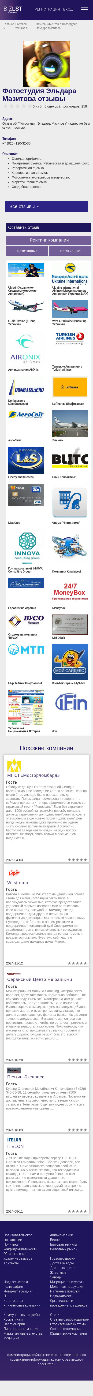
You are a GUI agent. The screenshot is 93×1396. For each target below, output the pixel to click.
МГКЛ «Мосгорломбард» (33, 775)
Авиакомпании (61, 1235)
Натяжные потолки (65, 1291)
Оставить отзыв (23, 227)
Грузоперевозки (62, 1258)
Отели (54, 1315)
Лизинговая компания (21, 1329)
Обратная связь (16, 1254)
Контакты (11, 1263)
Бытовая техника (63, 1244)
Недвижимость (61, 1296)
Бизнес (55, 1240)
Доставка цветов (63, 1268)
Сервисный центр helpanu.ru (39, 979)
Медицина (11, 1338)
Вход (68, 9)
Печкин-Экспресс (25, 1077)
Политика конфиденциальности (20, 1247)
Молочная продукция (66, 1286)
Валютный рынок (63, 1249)
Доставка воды (62, 1263)
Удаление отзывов (18, 1258)
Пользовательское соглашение (18, 1237)
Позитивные (27, 251)
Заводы (56, 1277)
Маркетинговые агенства (23, 1333)
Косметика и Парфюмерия (14, 1322)
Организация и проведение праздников (68, 1303)
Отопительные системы (68, 1324)
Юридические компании (68, 1333)
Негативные (70, 251)
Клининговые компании (22, 1305)
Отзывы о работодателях (69, 1319)
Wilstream (17, 882)
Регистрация (47, 9)
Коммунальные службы (22, 1315)
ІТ (5, 1296)
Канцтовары (13, 1301)
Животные (58, 1272)
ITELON (15, 1146)
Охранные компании (66, 1329)
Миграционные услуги (67, 1282)
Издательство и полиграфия (16, 1284)
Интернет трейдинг (18, 1291)
